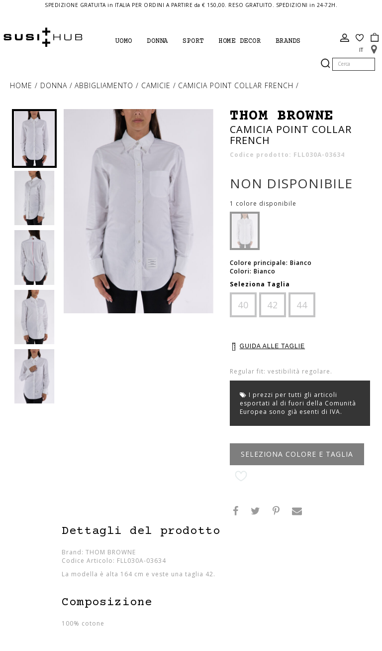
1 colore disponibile (263, 204)
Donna (157, 41)
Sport (193, 41)
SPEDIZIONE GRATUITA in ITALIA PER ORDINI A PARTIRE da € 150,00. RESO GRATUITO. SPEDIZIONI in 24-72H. (191, 4)
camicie (157, 85)
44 (301, 305)
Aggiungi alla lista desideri (241, 476)
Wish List (360, 37)
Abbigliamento (105, 85)
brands (288, 41)
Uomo (123, 41)
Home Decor (239, 41)
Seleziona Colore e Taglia (297, 454)
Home (22, 85)
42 (272, 305)
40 (243, 305)
